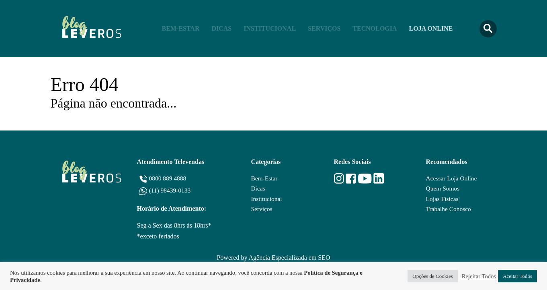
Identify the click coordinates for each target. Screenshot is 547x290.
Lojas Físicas (442, 199)
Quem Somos (442, 188)
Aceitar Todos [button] (517, 276)
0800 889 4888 (168, 178)
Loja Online (431, 28)
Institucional (270, 28)
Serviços (324, 28)
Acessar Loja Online (451, 178)
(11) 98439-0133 (170, 190)
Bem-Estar (181, 28)
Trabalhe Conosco (448, 209)
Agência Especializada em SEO (289, 257)
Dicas (221, 28)
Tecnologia (374, 28)
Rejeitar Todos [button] (479, 276)
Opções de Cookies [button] (432, 276)
